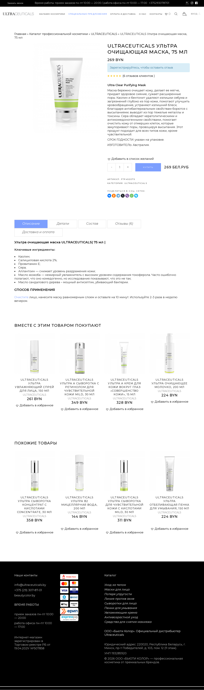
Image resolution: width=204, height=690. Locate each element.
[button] (130, 159)
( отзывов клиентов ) (139, 76)
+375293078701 (159, 2)
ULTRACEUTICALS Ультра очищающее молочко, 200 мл (169, 383)
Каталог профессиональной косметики (58, 34)
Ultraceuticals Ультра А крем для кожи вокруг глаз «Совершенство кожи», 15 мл (124, 387)
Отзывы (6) (124, 223)
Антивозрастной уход (121, 617)
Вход (194, 13)
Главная (20, 34)
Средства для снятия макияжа (128, 622)
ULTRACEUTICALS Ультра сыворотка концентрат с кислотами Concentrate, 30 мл (34, 505)
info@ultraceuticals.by (30, 585)
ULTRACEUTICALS (104, 34)
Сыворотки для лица (120, 603)
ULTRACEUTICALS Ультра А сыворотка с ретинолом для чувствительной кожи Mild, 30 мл (79, 387)
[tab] (31, 224)
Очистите (21, 297)
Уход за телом (115, 585)
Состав (92, 223)
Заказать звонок (15, 3)
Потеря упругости (118, 594)
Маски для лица (117, 589)
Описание (31, 223)
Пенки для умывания (120, 608)
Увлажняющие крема (120, 612)
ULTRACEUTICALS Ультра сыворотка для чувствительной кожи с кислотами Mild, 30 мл (125, 505)
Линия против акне (119, 599)
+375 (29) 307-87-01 (28, 590)
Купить (148, 167)
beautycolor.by (24, 595)
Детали (63, 223)
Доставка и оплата (38, 232)
